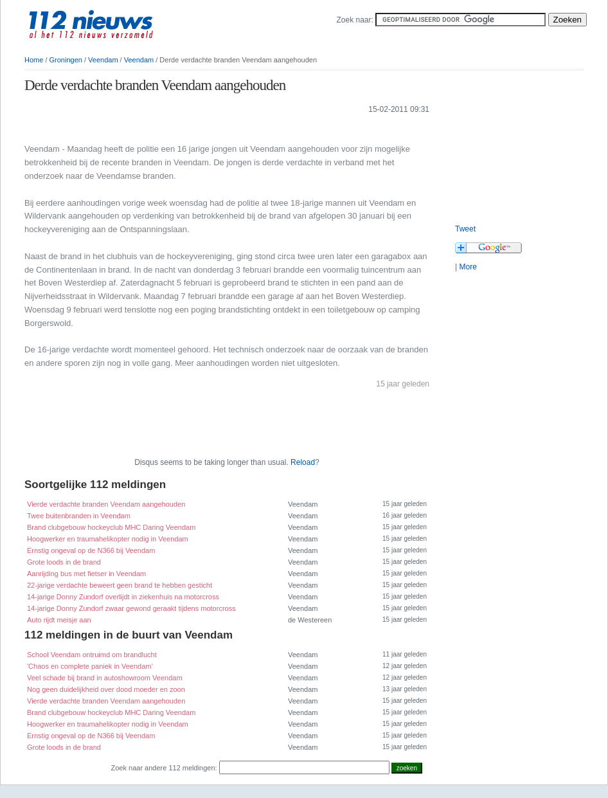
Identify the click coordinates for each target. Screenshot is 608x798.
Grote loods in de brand (64, 562)
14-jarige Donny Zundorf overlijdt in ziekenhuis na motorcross (123, 597)
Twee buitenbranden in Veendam (78, 516)
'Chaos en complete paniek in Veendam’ (90, 666)
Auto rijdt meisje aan (59, 620)
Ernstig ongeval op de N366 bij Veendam (91, 550)
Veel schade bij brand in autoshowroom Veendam (105, 678)
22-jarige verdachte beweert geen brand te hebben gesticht (119, 585)
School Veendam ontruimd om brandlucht (92, 654)
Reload (303, 462)
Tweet (465, 228)
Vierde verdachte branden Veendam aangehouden (106, 504)
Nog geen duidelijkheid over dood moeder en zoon (106, 689)
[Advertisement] (174, 127)
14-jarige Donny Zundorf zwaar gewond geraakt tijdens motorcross (131, 608)
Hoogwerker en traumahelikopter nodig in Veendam (107, 539)
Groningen (65, 60)
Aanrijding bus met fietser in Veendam (86, 573)
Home (33, 60)
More (467, 266)
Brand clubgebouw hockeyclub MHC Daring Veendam (111, 527)
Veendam (103, 60)
